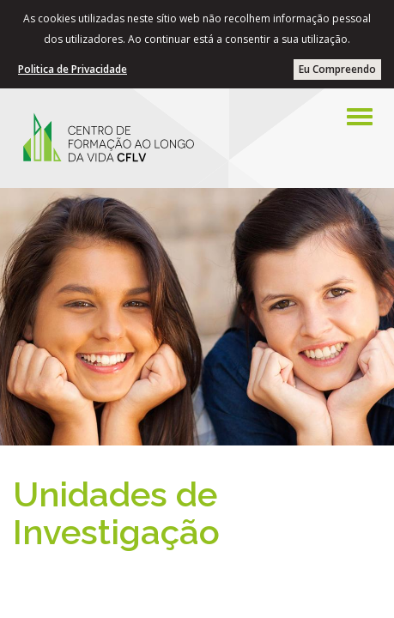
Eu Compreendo (337, 69)
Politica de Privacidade (72, 69)
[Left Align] (359, 117)
